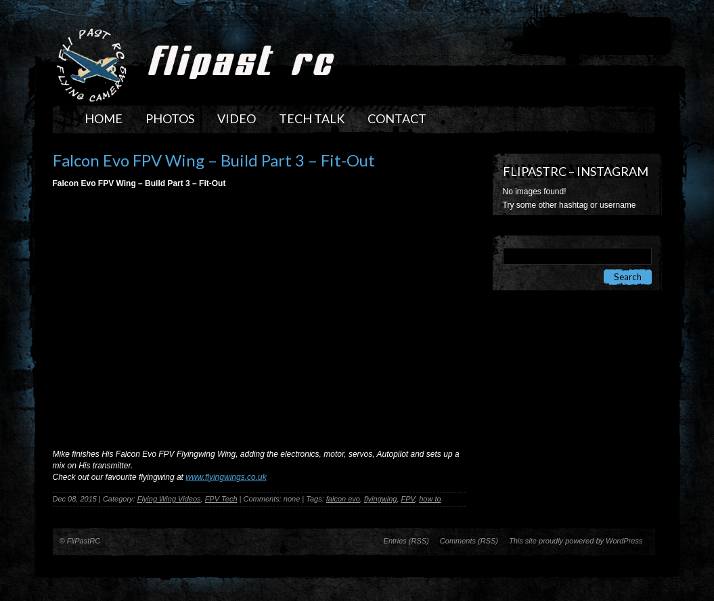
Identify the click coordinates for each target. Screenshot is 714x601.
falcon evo (343, 499)
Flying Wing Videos (169, 499)
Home (103, 118)
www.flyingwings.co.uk (225, 477)
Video (236, 118)
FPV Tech (221, 499)
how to (430, 499)
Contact (396, 118)
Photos (170, 118)
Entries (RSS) (406, 541)
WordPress (624, 541)
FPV (408, 499)
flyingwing (380, 499)
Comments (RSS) (469, 541)
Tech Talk (311, 118)
